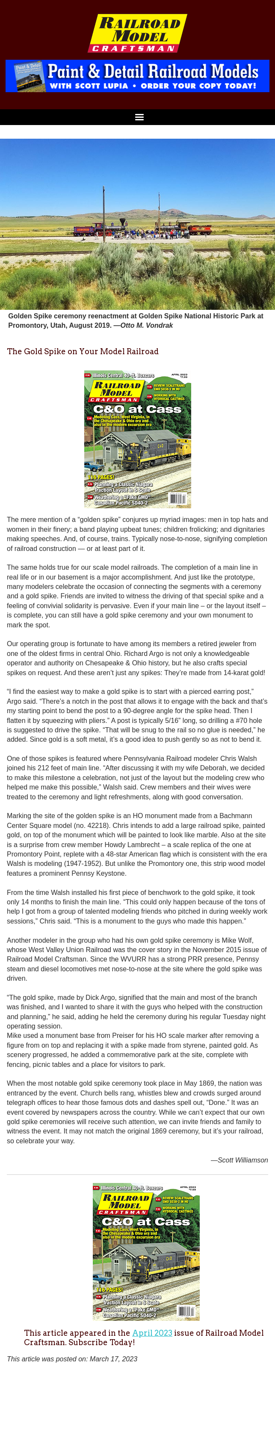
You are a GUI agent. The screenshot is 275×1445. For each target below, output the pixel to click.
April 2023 (152, 1332)
